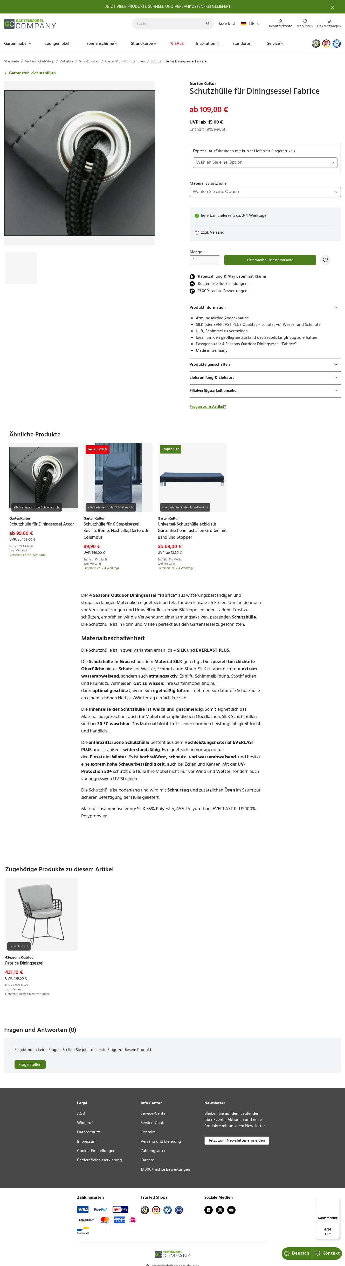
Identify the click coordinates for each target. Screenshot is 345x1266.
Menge (205, 257)
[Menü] (337, 1202)
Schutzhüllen (89, 61)
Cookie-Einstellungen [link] (96, 1151)
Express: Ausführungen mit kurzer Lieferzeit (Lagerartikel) (265, 158)
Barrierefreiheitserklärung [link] (99, 1160)
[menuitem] (280, 24)
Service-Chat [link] (152, 1123)
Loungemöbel (59, 43)
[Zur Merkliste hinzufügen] (325, 260)
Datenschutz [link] (88, 1132)
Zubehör (66, 61)
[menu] (303, 24)
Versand (217, 232)
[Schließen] (332, 7)
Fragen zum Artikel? (208, 407)
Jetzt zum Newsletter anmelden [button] (237, 1140)
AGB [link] (81, 1113)
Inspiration (208, 43)
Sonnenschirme (102, 43)
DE (250, 24)
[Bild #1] (21, 255)
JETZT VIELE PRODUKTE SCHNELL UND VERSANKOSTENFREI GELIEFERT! (168, 6)
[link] (265, 84)
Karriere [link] (147, 1160)
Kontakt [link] (148, 1132)
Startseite (11, 61)
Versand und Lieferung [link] (161, 1141)
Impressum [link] (86, 1141)
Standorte (243, 43)
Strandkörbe (144, 43)
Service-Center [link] (154, 1113)
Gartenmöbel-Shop (39, 61)
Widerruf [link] (85, 1123)
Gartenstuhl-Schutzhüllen (125, 61)
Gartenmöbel (18, 43)
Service (276, 43)
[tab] (265, 307)
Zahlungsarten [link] (154, 1151)
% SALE (177, 43)
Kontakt (297, 1253)
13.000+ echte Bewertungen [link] (165, 1169)
